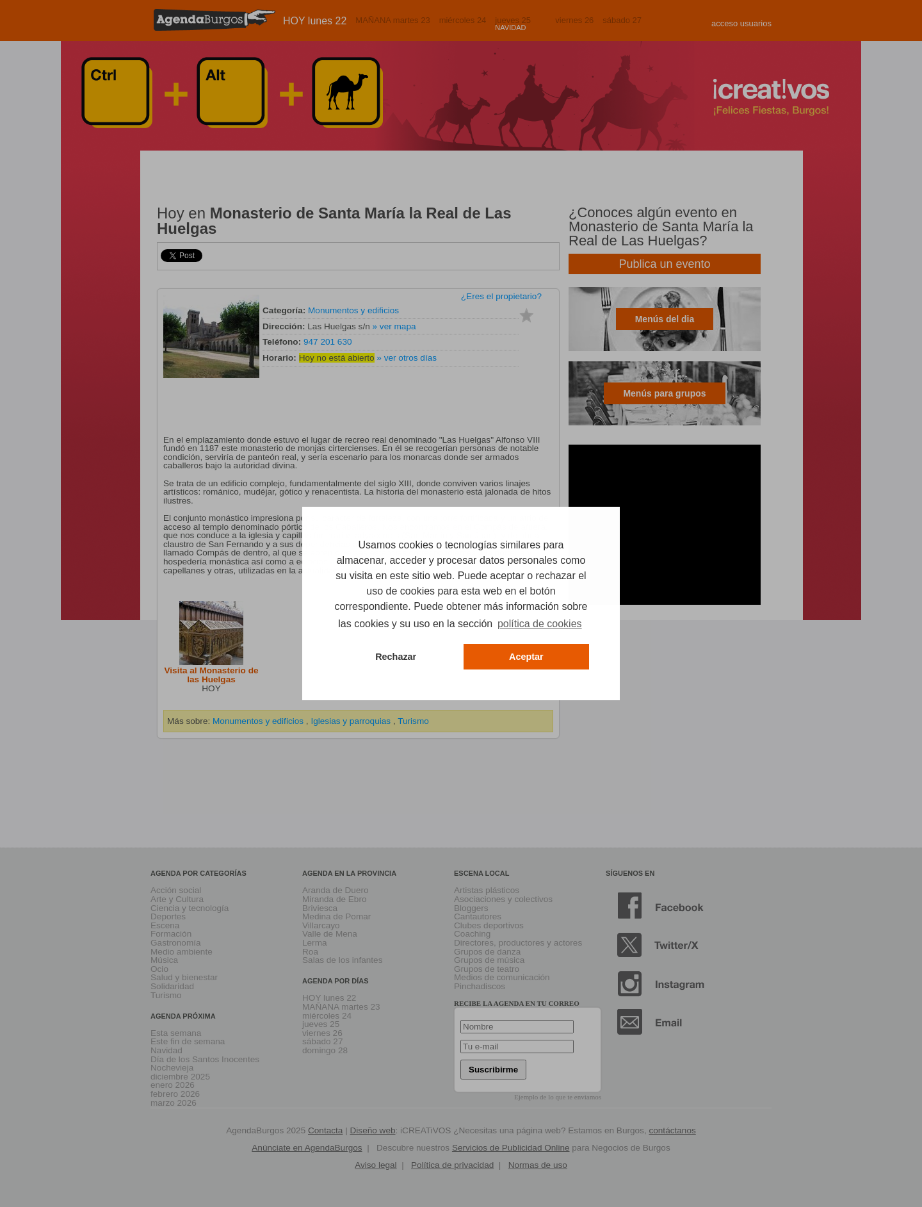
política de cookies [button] (539, 623)
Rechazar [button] (395, 657)
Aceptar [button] (526, 657)
